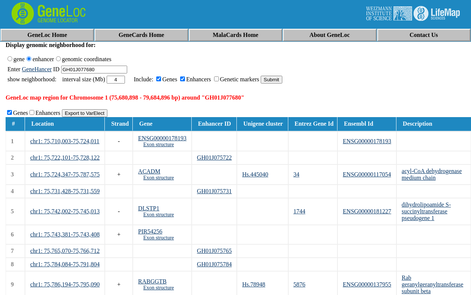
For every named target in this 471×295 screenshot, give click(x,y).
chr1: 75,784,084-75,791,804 (65, 264)
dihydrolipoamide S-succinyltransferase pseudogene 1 (426, 211)
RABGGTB (152, 281)
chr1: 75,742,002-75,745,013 (65, 211)
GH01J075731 (214, 191)
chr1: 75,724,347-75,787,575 (65, 174)
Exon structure (158, 144)
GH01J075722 (214, 157)
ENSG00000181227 (367, 211)
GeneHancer (37, 69)
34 (296, 174)
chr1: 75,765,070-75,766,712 (65, 251)
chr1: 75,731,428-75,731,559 (65, 191)
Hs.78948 (253, 284)
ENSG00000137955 (367, 284)
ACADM (149, 171)
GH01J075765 (214, 251)
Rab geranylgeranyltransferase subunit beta (432, 284)
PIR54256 (150, 231)
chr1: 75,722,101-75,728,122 (65, 157)
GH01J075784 (214, 264)
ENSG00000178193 (162, 138)
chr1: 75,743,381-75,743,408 (65, 234)
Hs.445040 (255, 174)
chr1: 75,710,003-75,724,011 (65, 141)
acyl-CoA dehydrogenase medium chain (432, 174)
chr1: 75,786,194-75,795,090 (65, 284)
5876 (299, 284)
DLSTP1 (148, 208)
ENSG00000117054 (367, 174)
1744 (299, 211)
